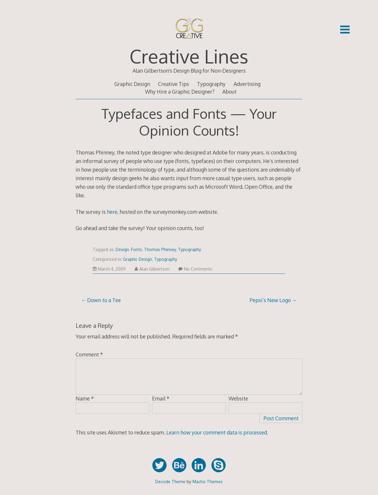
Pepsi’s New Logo (270, 300)
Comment (89, 354)
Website (238, 398)
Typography (211, 84)
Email (161, 398)
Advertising (247, 84)
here (112, 212)
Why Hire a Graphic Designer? (179, 91)
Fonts (136, 249)
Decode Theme (170, 481)
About (229, 91)
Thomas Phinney (160, 249)
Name (85, 398)
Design (122, 249)
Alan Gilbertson (152, 268)
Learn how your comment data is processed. (217, 432)
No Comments (195, 268)
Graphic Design (132, 84)
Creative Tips (173, 84)
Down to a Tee (104, 300)
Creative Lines (189, 56)
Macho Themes (208, 481)
